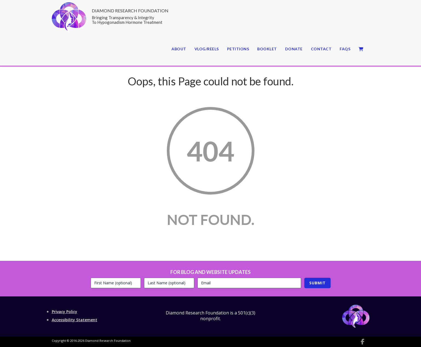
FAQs (345, 49)
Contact (321, 49)
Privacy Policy (64, 311)
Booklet (267, 49)
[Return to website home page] (69, 29)
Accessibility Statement (74, 319)
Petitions (238, 49)
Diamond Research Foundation (130, 16)
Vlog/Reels (206, 49)
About (178, 49)
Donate (294, 49)
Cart (361, 49)
